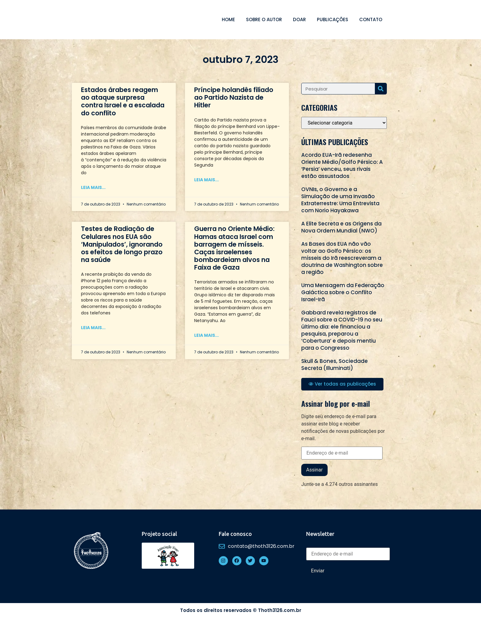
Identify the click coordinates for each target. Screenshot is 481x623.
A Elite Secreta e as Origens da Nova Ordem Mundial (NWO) (341, 227)
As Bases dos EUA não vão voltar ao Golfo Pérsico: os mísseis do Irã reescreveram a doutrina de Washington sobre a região (342, 258)
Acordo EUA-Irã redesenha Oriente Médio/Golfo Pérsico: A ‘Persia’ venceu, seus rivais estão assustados (342, 165)
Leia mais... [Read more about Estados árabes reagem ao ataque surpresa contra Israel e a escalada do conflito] (93, 187)
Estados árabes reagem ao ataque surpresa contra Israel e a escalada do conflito (122, 101)
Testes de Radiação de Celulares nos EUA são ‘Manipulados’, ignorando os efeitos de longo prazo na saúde (122, 244)
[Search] (381, 88)
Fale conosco (235, 534)
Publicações (332, 19)
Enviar (318, 571)
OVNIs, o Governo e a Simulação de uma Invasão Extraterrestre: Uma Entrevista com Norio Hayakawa (340, 200)
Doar (299, 19)
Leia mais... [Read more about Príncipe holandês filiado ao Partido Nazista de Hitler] (206, 180)
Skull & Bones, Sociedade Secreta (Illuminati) (334, 364)
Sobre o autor (264, 19)
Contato (370, 19)
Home (228, 19)
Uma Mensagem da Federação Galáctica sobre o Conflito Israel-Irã (342, 292)
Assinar (314, 470)
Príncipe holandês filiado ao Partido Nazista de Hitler (233, 97)
